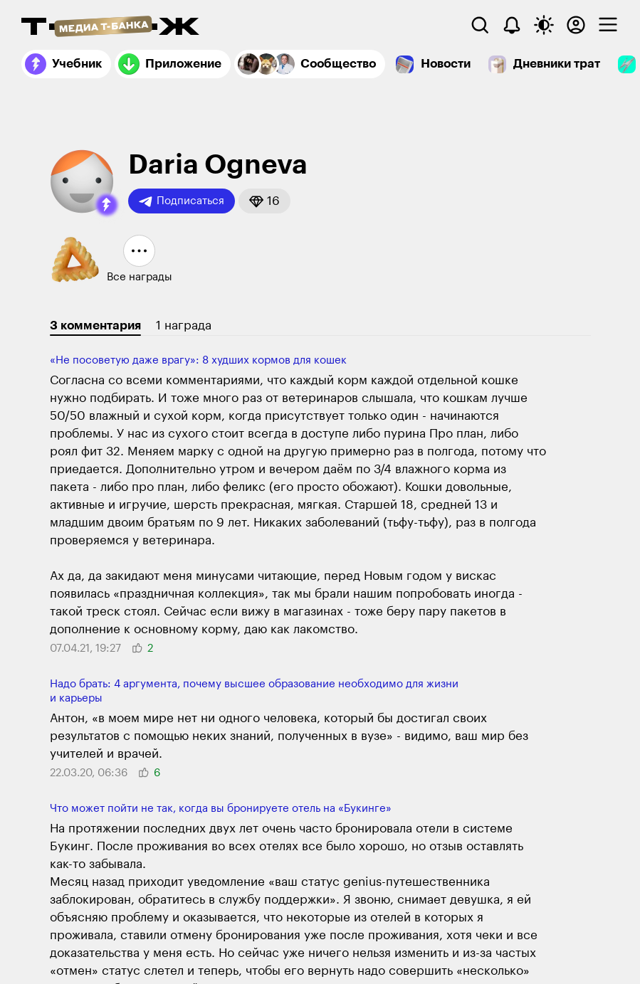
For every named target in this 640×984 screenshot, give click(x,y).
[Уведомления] (512, 25)
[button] (107, 205)
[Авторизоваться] (576, 25)
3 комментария (95, 325)
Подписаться (181, 201)
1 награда (183, 325)
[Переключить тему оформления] (544, 25)
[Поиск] (480, 25)
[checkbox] (608, 25)
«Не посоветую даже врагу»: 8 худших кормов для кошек (198, 360)
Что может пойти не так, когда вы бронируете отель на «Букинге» (221, 808)
